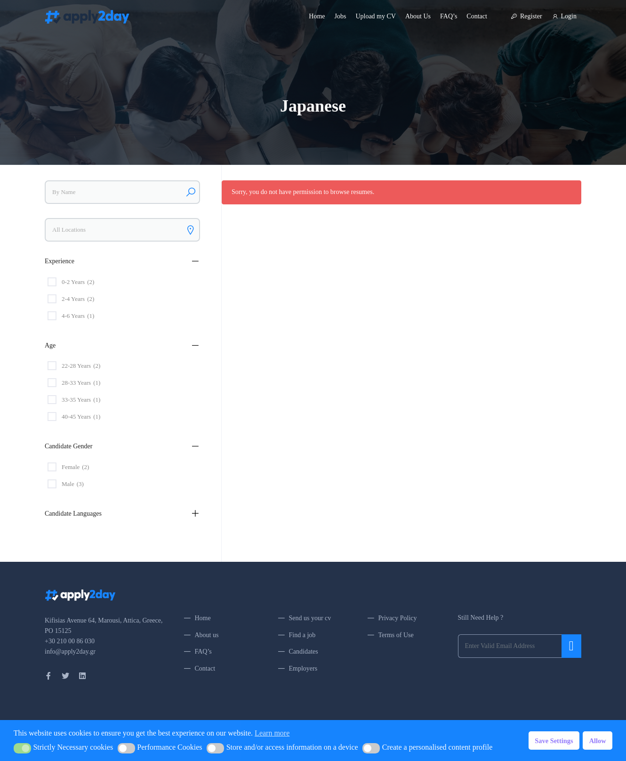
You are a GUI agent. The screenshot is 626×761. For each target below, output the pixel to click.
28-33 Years (81, 383)
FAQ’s (448, 16)
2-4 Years (78, 299)
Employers (303, 668)
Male (73, 484)
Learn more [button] (272, 733)
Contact (476, 16)
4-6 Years (78, 316)
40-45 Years (81, 417)
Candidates (303, 651)
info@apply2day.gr (70, 651)
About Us (418, 16)
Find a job (302, 635)
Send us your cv (310, 618)
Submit (571, 646)
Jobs (340, 16)
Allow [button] (597, 741)
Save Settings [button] (554, 741)
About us (207, 635)
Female (75, 467)
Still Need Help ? (481, 617)
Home (317, 16)
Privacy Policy (397, 618)
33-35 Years (81, 400)
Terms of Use (396, 635)
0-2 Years (78, 282)
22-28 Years (81, 366)
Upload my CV (375, 16)
